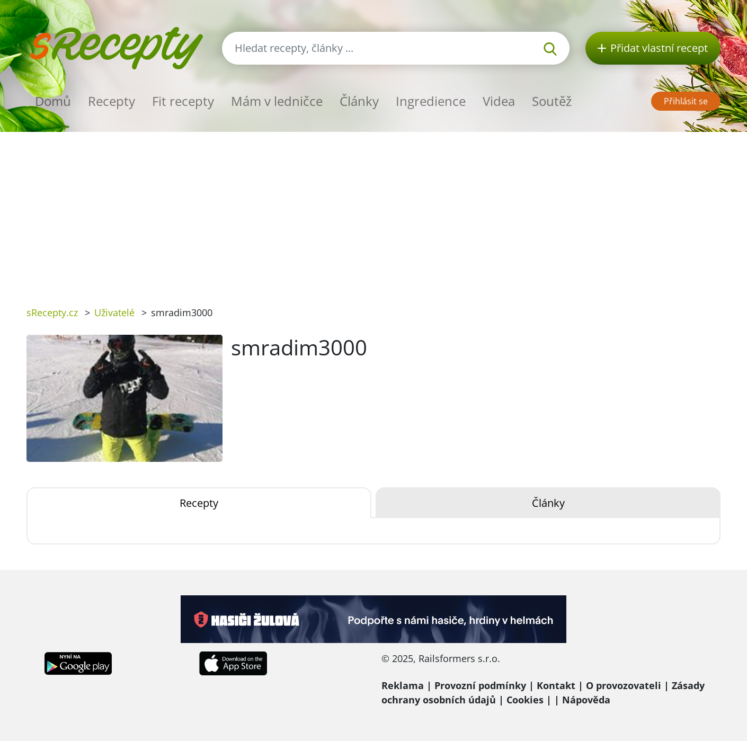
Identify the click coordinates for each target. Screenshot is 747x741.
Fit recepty (183, 101)
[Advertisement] (373, 211)
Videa (499, 101)
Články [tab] (548, 503)
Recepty (111, 101)
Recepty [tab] (199, 503)
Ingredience (431, 101)
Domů (53, 101)
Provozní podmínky (480, 685)
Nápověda (586, 699)
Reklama (402, 685)
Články (359, 101)
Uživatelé (114, 312)
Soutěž (552, 101)
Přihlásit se (686, 101)
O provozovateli (623, 685)
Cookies (525, 699)
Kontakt (556, 685)
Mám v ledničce (277, 101)
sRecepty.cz (52, 312)
